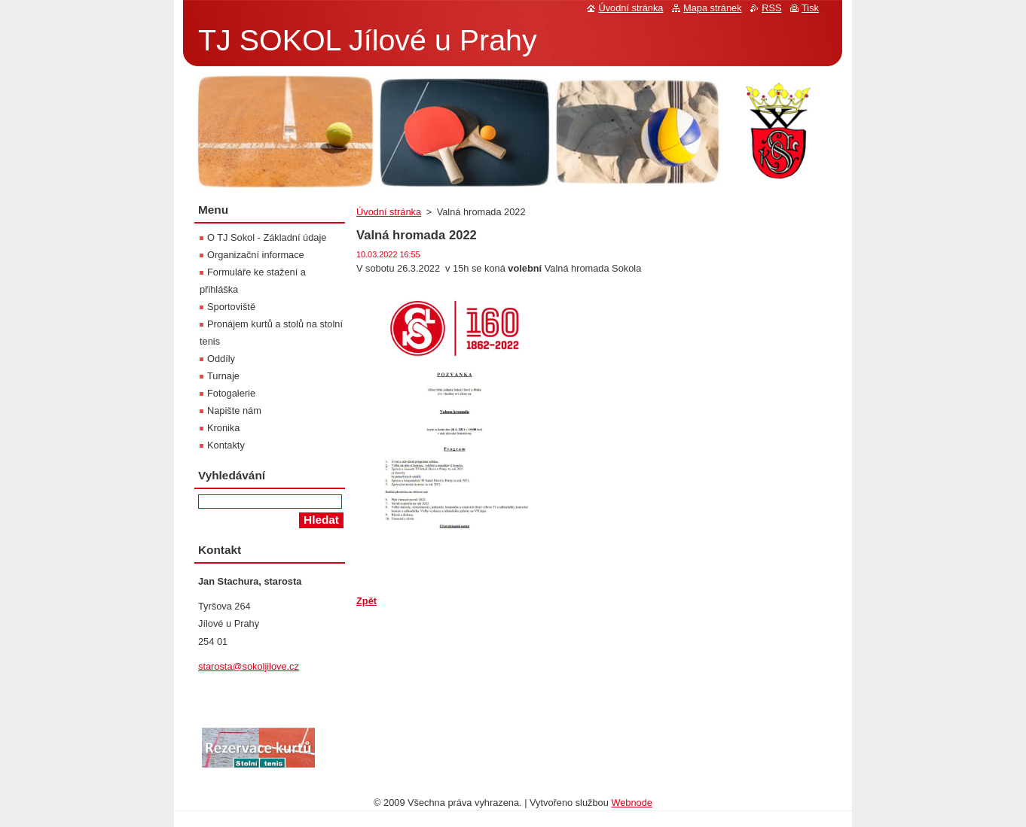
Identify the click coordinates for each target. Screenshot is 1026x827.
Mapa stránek (712, 8)
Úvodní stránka (388, 211)
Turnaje (223, 376)
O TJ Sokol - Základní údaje (266, 237)
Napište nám (234, 410)
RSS (771, 8)
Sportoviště (231, 306)
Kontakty (226, 445)
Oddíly (221, 358)
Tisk (810, 8)
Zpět (366, 601)
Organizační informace (255, 254)
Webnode (631, 802)
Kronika (223, 427)
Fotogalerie (231, 393)
